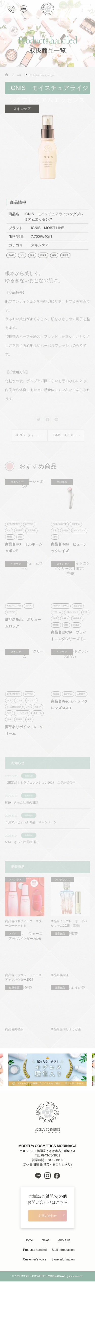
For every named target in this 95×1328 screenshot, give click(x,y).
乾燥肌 (47, 263)
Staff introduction (63, 1286)
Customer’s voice (34, 1296)
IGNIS (12, 263)
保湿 (60, 263)
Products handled (35, 1286)
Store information (62, 1296)
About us (64, 1276)
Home (29, 1276)
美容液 (72, 263)
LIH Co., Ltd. (55, 1322)
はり (35, 263)
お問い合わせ (47, 1251)
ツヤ (24, 263)
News (45, 1276)
